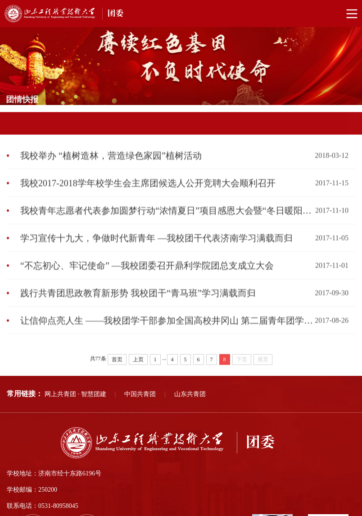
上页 (138, 368)
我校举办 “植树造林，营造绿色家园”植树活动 (111, 164)
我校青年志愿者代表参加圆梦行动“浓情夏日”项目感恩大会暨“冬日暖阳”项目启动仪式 (167, 219)
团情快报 (344, 111)
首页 (117, 368)
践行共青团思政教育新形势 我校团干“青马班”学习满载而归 (138, 302)
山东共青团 (190, 394)
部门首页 (313, 111)
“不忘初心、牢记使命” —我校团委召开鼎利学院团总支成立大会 (147, 274)
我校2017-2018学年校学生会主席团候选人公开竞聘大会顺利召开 (148, 192)
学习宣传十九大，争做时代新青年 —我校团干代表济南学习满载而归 (156, 247)
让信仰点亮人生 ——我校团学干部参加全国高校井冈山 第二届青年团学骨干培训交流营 (167, 329)
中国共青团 (140, 394)
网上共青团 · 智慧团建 (75, 394)
